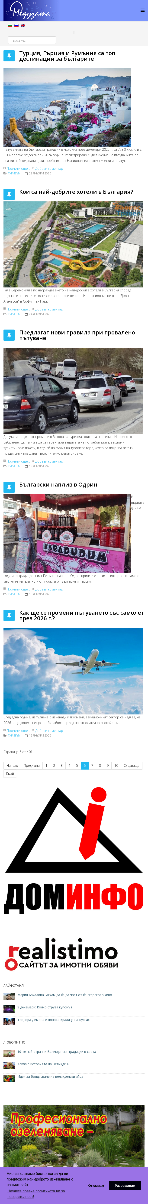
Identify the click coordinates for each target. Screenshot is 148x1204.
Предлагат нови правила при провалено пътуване (77, 335)
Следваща (131, 765)
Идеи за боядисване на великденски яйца (50, 1076)
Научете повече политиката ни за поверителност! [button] (36, 1194)
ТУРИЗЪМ (14, 173)
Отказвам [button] (96, 1185)
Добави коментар (49, 168)
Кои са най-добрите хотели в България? (76, 191)
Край (10, 773)
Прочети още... (18, 168)
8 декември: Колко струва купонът (44, 1007)
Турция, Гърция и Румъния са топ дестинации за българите (67, 55)
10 (116, 765)
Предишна (32, 765)
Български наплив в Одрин (58, 484)
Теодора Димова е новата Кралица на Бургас (53, 1019)
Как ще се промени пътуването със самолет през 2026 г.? (81, 615)
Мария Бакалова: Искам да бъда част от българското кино (65, 995)
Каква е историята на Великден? (43, 1064)
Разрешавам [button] (125, 1185)
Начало (12, 765)
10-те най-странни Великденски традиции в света (56, 1051)
